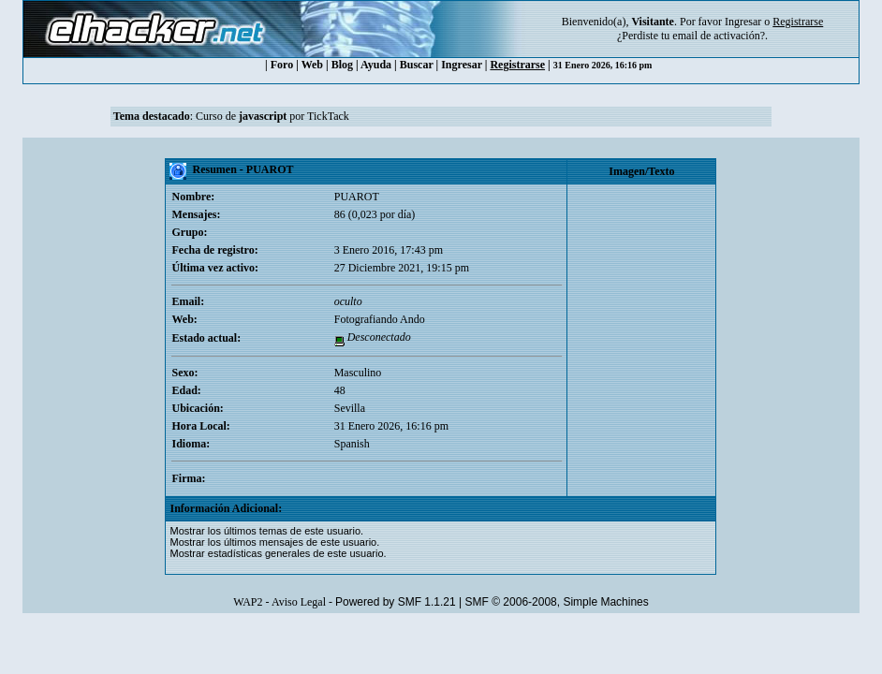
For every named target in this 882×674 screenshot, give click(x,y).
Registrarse (517, 64)
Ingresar (743, 21)
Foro (282, 64)
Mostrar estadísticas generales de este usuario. (277, 553)
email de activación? (718, 35)
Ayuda (375, 64)
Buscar (417, 64)
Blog (342, 64)
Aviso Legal (299, 601)
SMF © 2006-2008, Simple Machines (557, 601)
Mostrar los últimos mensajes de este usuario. (274, 542)
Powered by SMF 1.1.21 (395, 601)
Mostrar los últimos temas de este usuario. (266, 530)
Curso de (241, 116)
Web (312, 64)
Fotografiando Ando (379, 319)
